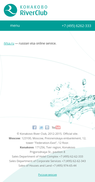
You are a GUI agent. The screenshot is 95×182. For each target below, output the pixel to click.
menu (15, 25)
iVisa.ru (9, 43)
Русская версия (47, 174)
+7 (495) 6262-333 (76, 25)
